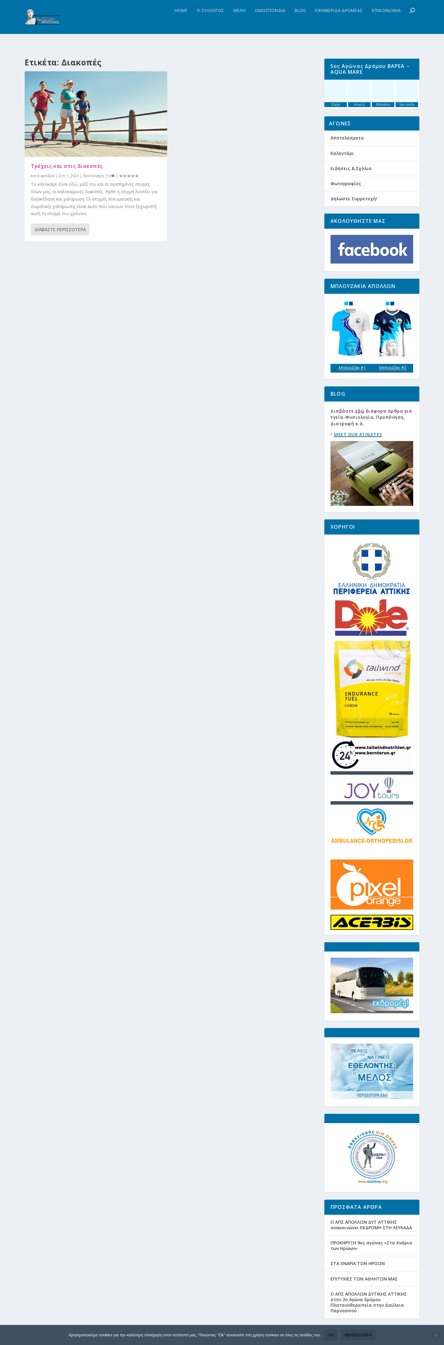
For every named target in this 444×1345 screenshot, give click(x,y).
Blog (300, 23)
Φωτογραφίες (346, 183)
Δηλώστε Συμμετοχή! (354, 199)
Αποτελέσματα (347, 138)
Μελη (239, 23)
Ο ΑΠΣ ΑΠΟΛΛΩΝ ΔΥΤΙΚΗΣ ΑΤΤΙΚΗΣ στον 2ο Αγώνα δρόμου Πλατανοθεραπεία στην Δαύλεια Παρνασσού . (369, 1302)
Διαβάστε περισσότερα (60, 229)
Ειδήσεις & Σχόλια (351, 168)
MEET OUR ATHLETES (358, 434)
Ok (331, 1335)
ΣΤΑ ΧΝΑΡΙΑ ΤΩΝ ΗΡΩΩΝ (358, 1263)
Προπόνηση (93, 175)
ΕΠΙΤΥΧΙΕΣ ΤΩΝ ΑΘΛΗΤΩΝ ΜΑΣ (364, 1279)
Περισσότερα (358, 1335)
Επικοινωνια (386, 23)
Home (181, 23)
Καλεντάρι (342, 153)
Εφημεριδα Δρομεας (339, 23)
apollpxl (47, 175)
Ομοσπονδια (270, 23)
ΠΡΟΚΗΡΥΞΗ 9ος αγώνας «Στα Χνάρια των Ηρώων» (371, 1245)
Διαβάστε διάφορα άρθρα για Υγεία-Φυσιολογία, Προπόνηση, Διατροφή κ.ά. (371, 417)
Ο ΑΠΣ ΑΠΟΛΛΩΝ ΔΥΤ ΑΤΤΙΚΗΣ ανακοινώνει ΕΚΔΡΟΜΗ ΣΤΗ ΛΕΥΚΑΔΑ (371, 1224)
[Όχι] (435, 1335)
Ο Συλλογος (210, 23)
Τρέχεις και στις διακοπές (67, 166)
